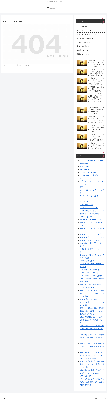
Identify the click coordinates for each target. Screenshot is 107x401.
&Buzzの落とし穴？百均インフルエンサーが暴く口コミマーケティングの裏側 (92, 302)
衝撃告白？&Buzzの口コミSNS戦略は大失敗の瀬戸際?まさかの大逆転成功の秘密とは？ (92, 311)
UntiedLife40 (84, 202)
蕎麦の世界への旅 (86, 205)
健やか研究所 (84, 169)
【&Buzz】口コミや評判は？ (90, 270)
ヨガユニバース (85, 166)
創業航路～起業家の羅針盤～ (90, 214)
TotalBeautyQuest (86, 217)
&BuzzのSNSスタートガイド (90, 240)
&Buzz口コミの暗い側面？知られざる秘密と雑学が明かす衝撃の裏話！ (92, 346)
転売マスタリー (85, 187)
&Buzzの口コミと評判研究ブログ (92, 234)
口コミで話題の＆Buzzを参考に (91, 276)
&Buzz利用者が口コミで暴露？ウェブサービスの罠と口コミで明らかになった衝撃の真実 (92, 355)
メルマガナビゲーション (89, 208)
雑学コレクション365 (87, 261)
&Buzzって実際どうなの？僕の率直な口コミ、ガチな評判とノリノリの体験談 (92, 293)
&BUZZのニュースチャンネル (90, 219)
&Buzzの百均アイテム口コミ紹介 (92, 237)
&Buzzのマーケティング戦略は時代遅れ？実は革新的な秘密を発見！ (92, 329)
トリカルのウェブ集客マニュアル (92, 211)
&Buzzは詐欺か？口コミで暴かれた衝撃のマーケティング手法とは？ (92, 338)
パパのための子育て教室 (89, 172)
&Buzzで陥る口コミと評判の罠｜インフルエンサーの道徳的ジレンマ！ (92, 320)
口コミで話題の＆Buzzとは (90, 273)
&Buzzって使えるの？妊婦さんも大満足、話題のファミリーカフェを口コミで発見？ (92, 382)
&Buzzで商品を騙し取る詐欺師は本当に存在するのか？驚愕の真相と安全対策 (92, 364)
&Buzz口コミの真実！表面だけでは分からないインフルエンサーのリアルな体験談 (92, 373)
